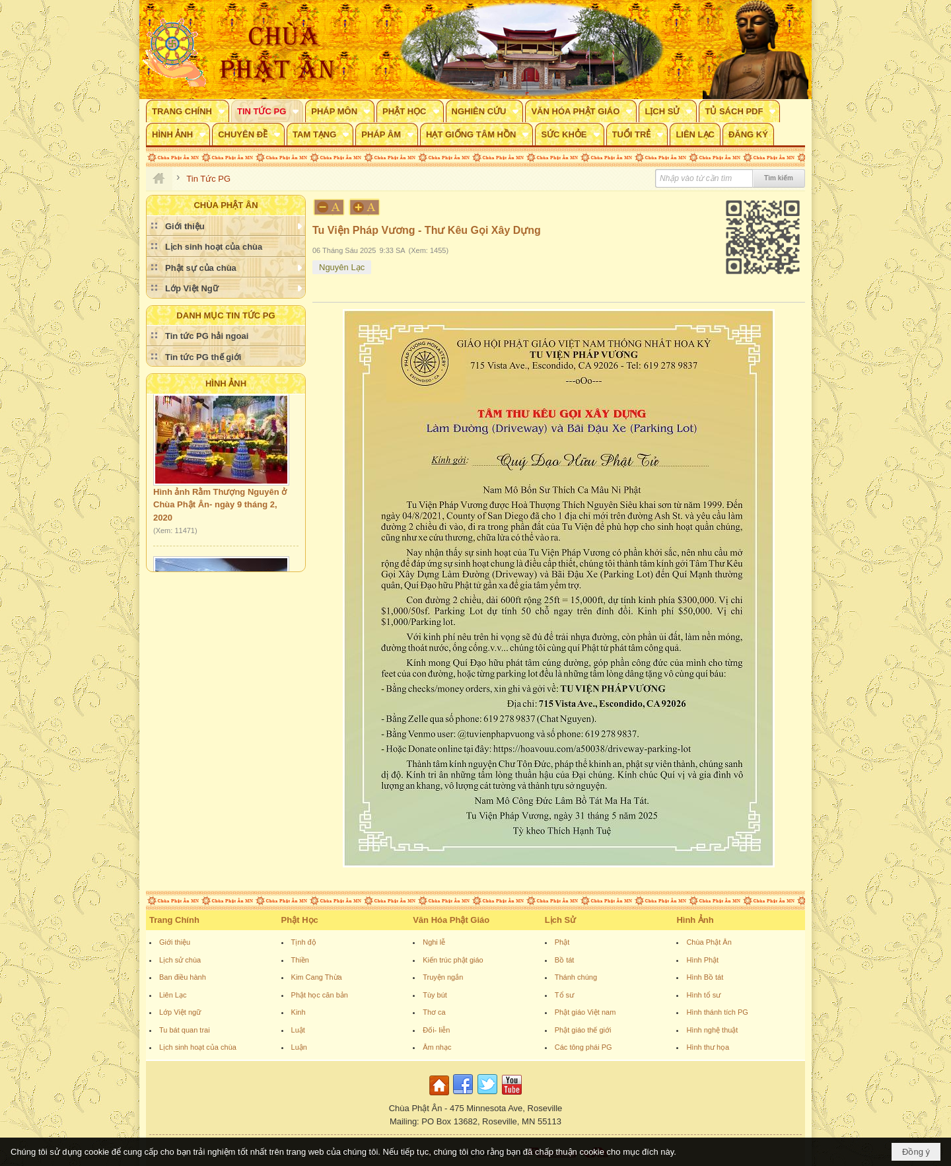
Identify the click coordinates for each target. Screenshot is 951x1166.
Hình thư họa (707, 1047)
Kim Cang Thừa (316, 977)
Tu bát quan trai (184, 1030)
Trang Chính (174, 920)
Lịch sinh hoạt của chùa (197, 1047)
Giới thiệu (174, 942)
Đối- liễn (436, 1030)
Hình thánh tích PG (717, 1012)
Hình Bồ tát (704, 977)
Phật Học (299, 920)
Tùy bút (435, 995)
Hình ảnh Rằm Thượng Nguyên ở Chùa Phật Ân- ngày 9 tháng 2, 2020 (220, 507)
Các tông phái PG (583, 1047)
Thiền (300, 960)
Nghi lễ (434, 942)
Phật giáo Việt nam (585, 1012)
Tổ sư (564, 995)
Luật (298, 1030)
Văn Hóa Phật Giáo (451, 920)
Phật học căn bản (319, 995)
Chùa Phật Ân (708, 942)
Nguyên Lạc (342, 267)
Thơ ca (434, 1012)
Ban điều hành (182, 977)
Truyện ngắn (443, 977)
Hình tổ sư (703, 995)
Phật (562, 942)
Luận (299, 1047)
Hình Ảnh (225, 383)
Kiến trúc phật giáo (453, 960)
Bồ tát (565, 960)
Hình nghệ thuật (712, 1030)
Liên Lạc (172, 995)
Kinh (298, 1012)
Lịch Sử (560, 920)
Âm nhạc (437, 1047)
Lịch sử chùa (180, 960)
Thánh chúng (576, 977)
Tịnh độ (303, 942)
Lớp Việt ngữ (180, 1012)
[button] (187, 111)
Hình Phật (702, 960)
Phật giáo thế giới (583, 1030)
